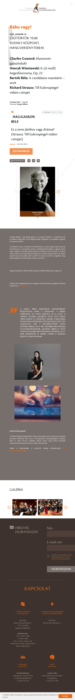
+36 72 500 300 (22, 625)
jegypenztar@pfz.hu (22, 628)
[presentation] (17, 192)
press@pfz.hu (52, 678)
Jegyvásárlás (21, 151)
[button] (8, 697)
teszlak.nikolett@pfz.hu (23, 678)
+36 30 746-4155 (23, 681)
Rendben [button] (65, 696)
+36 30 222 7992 (52, 681)
